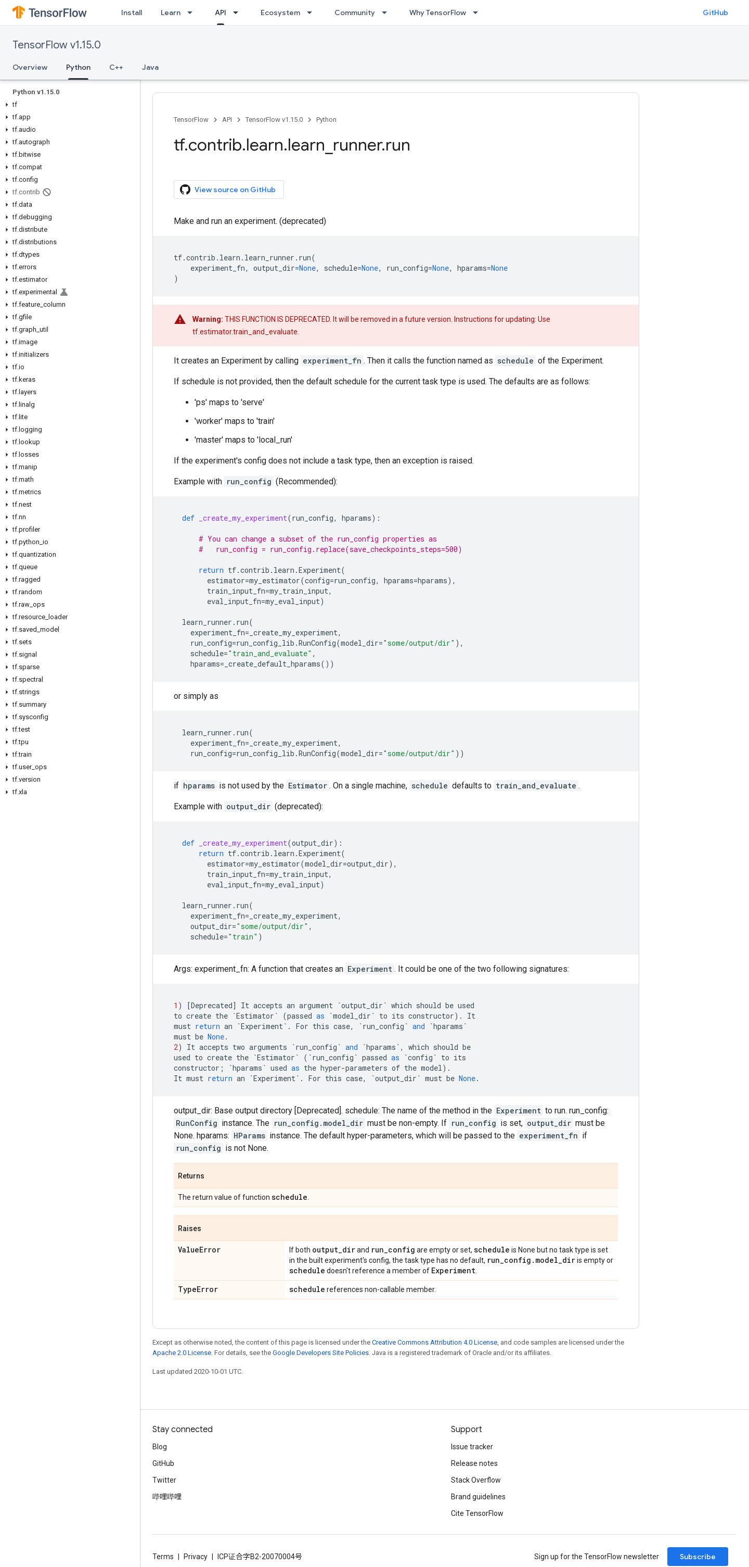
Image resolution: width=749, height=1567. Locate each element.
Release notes (474, 1463)
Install (131, 12)
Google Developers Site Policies (321, 1353)
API (227, 119)
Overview (29, 67)
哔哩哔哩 (167, 1497)
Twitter (164, 1480)
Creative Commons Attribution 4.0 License (434, 1342)
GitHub (715, 12)
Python (326, 119)
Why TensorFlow (437, 12)
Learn (170, 12)
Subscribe (698, 1556)
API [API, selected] (220, 12)
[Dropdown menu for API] (238, 12)
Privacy (196, 1556)
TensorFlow (191, 119)
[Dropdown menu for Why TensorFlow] (478, 12)
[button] (68, 104)
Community (354, 12)
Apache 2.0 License (181, 1353)
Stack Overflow (476, 1480)
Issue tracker (472, 1447)
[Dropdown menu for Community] (387, 12)
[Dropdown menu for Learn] (192, 12)
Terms (163, 1556)
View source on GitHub (228, 189)
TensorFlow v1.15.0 (56, 45)
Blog (159, 1447)
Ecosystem (280, 12)
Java (150, 67)
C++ (116, 67)
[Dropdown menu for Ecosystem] (312, 12)
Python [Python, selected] (78, 67)
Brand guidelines (478, 1497)
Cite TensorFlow (477, 1513)
